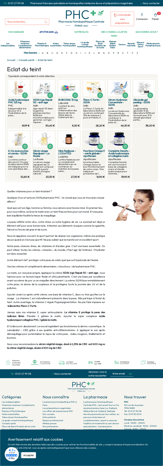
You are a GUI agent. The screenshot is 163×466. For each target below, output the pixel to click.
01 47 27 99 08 (16, 3)
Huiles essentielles (55, 44)
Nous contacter (151, 3)
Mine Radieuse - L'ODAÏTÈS (67, 152)
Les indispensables (8, 44)
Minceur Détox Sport (140, 44)
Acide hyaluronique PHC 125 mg (18, 101)
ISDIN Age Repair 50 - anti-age (43, 101)
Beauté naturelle (131, 44)
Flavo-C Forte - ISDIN (91, 101)
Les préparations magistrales (57, 408)
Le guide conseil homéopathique (84, 44)
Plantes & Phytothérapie (42, 44)
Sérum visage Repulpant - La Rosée (41, 153)
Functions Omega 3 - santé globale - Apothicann (94, 153)
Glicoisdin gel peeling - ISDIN (141, 101)
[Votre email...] (118, 374)
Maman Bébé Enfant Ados (112, 44)
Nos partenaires (50, 426)
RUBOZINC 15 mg (68, 99)
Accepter (28, 455)
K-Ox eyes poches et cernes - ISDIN (18, 152)
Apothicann (48, 32)
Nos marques (16, 32)
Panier (156, 16)
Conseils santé (9, 423)
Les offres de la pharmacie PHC (58, 411)
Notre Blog (81, 32)
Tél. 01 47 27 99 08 (133, 411)
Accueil (11, 60)
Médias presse (50, 423)
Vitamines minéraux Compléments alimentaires (25, 44)
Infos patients (49, 417)
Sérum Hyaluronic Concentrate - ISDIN (117, 102)
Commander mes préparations (122, 19)
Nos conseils (48, 414)
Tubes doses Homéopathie (69, 44)
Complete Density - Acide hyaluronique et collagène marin (119, 153)
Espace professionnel (53, 420)
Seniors (122, 44)
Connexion (142, 17)
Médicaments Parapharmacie (152, 44)
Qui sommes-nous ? (146, 32)
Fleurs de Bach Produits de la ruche (100, 44)
